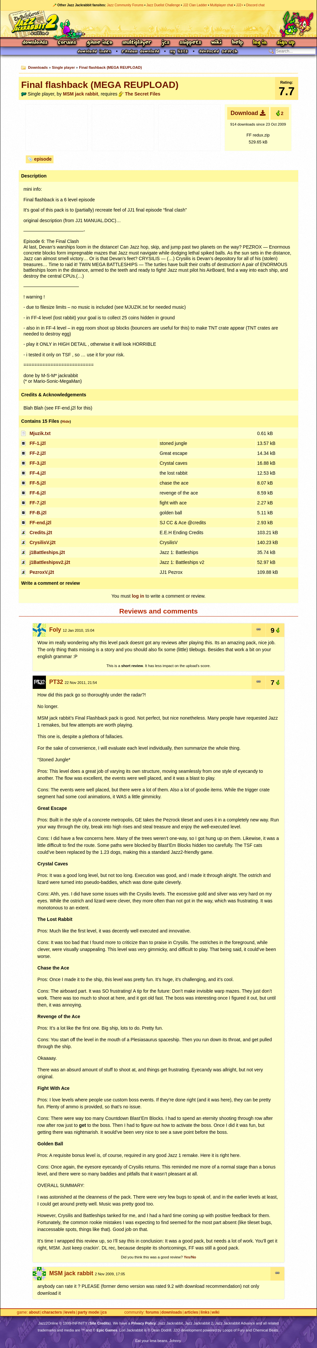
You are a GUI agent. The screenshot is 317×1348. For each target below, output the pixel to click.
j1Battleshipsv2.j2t (49, 562)
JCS (165, 43)
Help (237, 43)
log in (138, 596)
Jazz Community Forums (125, 5)
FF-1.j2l (37, 443)
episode (43, 159)
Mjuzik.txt (40, 433)
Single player (63, 67)
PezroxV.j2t (41, 572)
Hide (66, 421)
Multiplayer (137, 43)
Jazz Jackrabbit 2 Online (158, 24)
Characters (52, 1312)
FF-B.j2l (37, 512)
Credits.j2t (40, 532)
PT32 (56, 682)
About (34, 1312)
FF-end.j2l (40, 522)
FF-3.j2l (37, 463)
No (193, 1257)
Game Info (99, 43)
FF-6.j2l (37, 493)
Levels (69, 1312)
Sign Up (285, 43)
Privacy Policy (143, 1323)
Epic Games (106, 1330)
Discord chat (255, 5)
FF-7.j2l (37, 502)
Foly (55, 629)
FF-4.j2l (37, 473)
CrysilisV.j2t (42, 542)
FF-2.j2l (37, 453)
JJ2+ (239, 5)
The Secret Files (142, 94)
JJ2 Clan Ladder (195, 5)
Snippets (190, 43)
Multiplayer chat (221, 5)
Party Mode (88, 1312)
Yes (187, 1257)
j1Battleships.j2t (47, 552)
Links (204, 1312)
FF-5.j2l (37, 483)
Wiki (217, 43)
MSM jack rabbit (80, 94)
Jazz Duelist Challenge (163, 5)
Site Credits (99, 1323)
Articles (191, 1312)
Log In (259, 43)
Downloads (35, 43)
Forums (67, 43)
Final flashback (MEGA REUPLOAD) (110, 67)
